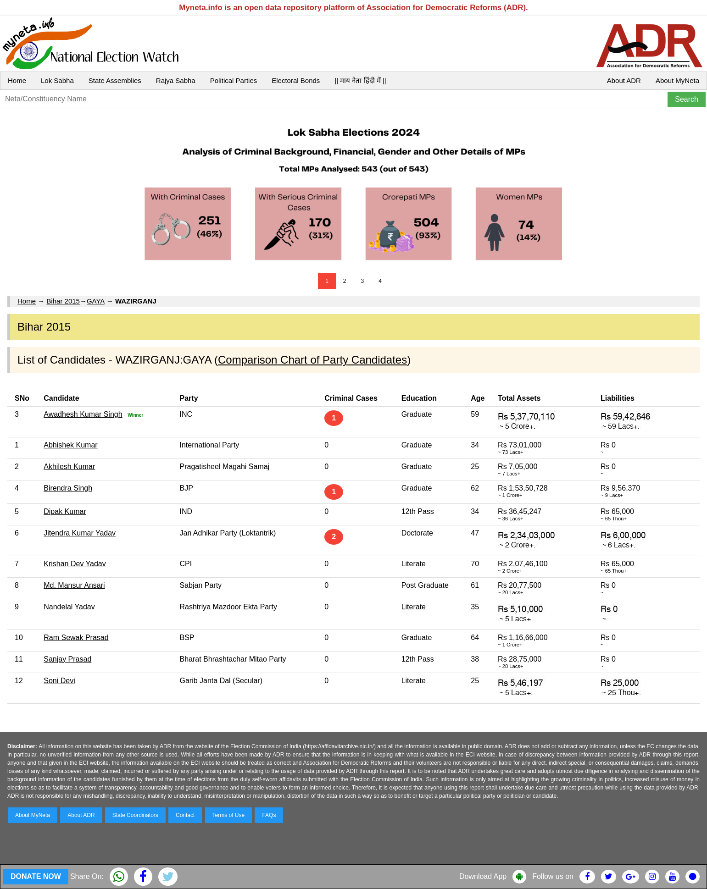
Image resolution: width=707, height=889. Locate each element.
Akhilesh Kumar (69, 466)
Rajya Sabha (175, 80)
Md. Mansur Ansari (74, 585)
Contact (185, 815)
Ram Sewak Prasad (76, 637)
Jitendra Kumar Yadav (80, 533)
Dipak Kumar (65, 511)
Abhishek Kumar (70, 445)
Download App (483, 876)
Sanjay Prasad (67, 659)
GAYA (96, 301)
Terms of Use (228, 815)
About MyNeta (677, 80)
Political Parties (233, 80)
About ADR (624, 80)
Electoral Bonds (296, 80)
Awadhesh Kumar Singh (83, 414)
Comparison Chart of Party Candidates (312, 359)
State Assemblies (115, 80)
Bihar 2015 (63, 301)
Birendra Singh (68, 488)
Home (17, 80)
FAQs (269, 815)
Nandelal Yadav (69, 607)
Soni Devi (59, 681)
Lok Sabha (57, 80)
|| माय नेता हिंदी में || (360, 80)
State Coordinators (135, 815)
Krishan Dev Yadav (75, 564)
